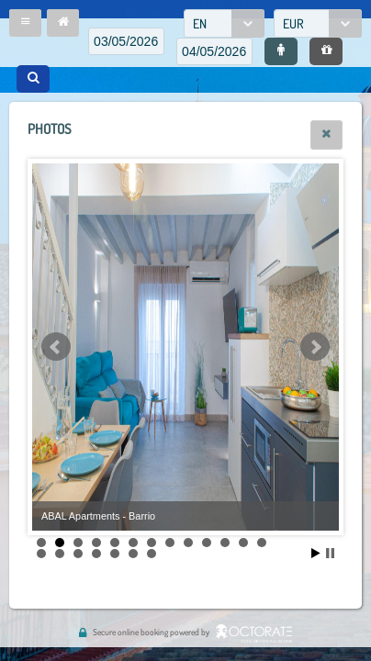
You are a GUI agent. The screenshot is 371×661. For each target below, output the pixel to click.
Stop (330, 553)
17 (96, 553)
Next (315, 347)
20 (151, 553)
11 (225, 542)
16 (78, 553)
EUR (293, 23)
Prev (56, 347)
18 (114, 553)
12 (243, 542)
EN (200, 23)
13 (261, 542)
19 (133, 553)
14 (41, 553)
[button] (25, 23)
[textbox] (126, 41)
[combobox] (224, 23)
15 (59, 553)
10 (206, 542)
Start (315, 553)
